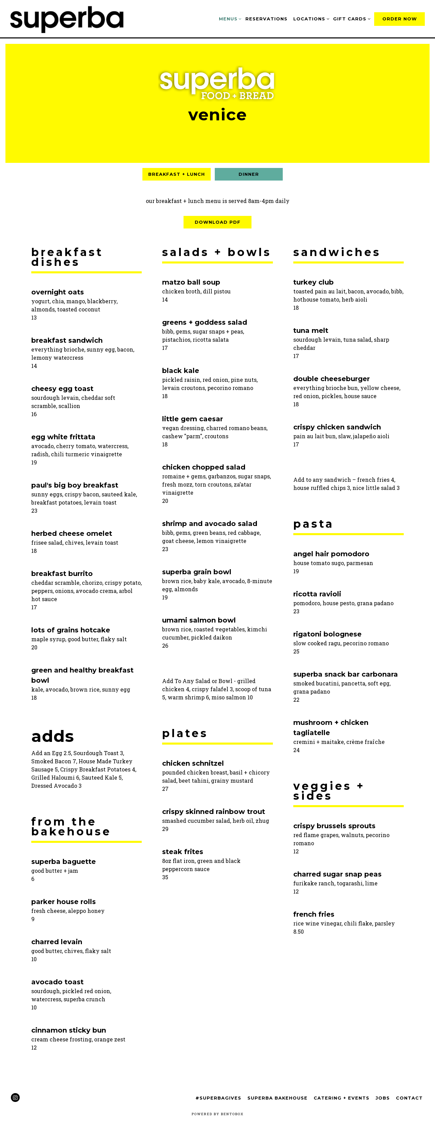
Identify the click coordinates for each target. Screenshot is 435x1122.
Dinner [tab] (249, 174)
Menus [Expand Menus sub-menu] (229, 18)
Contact (409, 1098)
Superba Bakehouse (277, 1098)
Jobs (383, 1098)
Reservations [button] (266, 18)
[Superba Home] (69, 18)
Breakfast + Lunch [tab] (176, 174)
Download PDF (218, 222)
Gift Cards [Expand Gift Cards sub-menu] (350, 18)
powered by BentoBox (218, 1114)
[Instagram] (15, 1097)
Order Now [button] (399, 18)
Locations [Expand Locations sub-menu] (310, 18)
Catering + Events (341, 1098)
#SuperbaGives (218, 1098)
